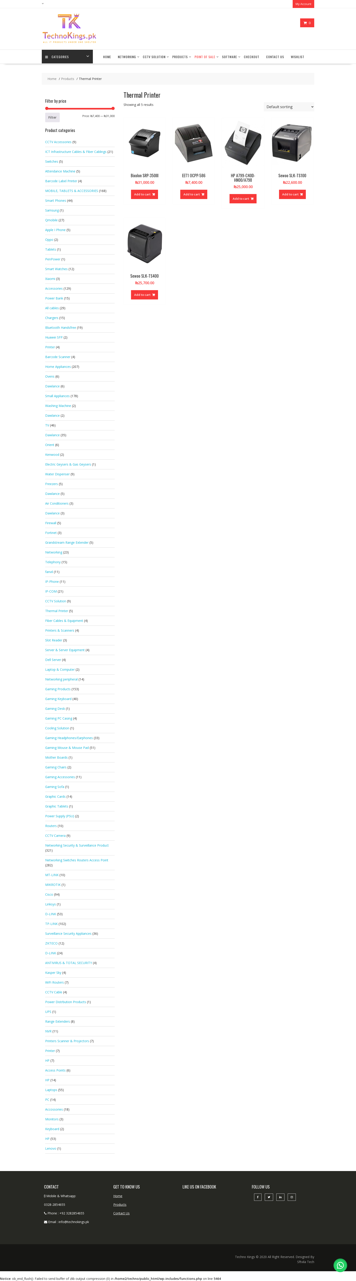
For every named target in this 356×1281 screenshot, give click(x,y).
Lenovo (50, 1148)
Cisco (49, 894)
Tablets (50, 249)
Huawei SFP (54, 337)
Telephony (53, 561)
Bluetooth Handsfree (60, 327)
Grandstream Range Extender (67, 542)
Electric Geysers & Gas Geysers (68, 464)
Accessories (54, 288)
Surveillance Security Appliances (68, 933)
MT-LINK (52, 874)
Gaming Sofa (54, 786)
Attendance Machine (60, 171)
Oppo (49, 239)
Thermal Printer (56, 610)
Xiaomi (50, 278)
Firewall (50, 522)
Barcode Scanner (57, 356)
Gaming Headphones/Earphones (69, 737)
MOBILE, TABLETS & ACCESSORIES (71, 190)
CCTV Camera (55, 835)
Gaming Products (58, 688)
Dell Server (53, 659)
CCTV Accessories (58, 141)
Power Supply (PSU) (59, 815)
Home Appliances (58, 366)
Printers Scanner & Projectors (67, 1040)
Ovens (49, 376)
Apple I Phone (55, 229)
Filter (52, 117)
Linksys (50, 904)
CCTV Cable (53, 991)
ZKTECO (51, 943)
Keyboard (52, 1128)
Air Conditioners (57, 503)
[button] (340, 1265)
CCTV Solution (154, 56)
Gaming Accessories (60, 776)
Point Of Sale (205, 56)
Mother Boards (56, 757)
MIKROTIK (53, 884)
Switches (51, 161)
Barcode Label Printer (61, 180)
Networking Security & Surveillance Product (77, 845)
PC (47, 1099)
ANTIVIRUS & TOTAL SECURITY (68, 962)
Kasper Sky (53, 972)
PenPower (52, 259)
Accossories (54, 1109)
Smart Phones (55, 200)
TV (47, 425)
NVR (48, 1031)
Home (107, 56)
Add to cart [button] (142, 194)
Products (180, 56)
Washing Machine (58, 405)
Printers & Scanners (59, 630)
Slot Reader (53, 640)
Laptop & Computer (60, 669)
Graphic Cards (55, 796)
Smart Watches (56, 268)
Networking (127, 56)
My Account (303, 4)
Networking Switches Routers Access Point (76, 859)
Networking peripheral (61, 679)
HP (47, 1060)
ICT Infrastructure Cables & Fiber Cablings (75, 151)
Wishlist (297, 56)
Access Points (55, 1070)
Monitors (52, 1119)
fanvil (49, 571)
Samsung (52, 210)
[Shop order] (289, 106)
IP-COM (51, 591)
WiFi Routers (54, 982)
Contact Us (275, 56)
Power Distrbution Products (65, 1001)
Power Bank (54, 298)
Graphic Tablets (56, 806)
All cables (52, 307)
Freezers (51, 483)
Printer (50, 346)
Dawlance (52, 386)
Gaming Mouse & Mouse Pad (67, 747)
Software (229, 56)
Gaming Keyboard (58, 698)
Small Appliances (57, 395)
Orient (49, 444)
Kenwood (52, 454)
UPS (48, 1011)
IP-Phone (52, 581)
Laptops (51, 1089)
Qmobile (51, 219)
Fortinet (51, 532)
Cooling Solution (57, 727)
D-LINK (50, 913)
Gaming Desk (55, 708)
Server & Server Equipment (65, 649)
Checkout (251, 56)
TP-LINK (51, 923)
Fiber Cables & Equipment (64, 620)
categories (57, 56)
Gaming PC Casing (58, 718)
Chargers (51, 317)
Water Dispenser (57, 473)
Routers (51, 825)
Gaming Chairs (56, 767)
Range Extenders (57, 1021)
